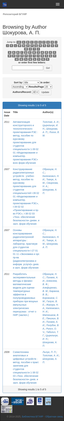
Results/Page (36, 86)
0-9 (19, 42)
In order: (45, 82)
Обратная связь (54, 416)
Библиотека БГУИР (32, 416)
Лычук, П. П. (49, 352)
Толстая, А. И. (50, 122)
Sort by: (18, 82)
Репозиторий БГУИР (15, 14)
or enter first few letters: (32, 62)
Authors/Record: (22, 92)
